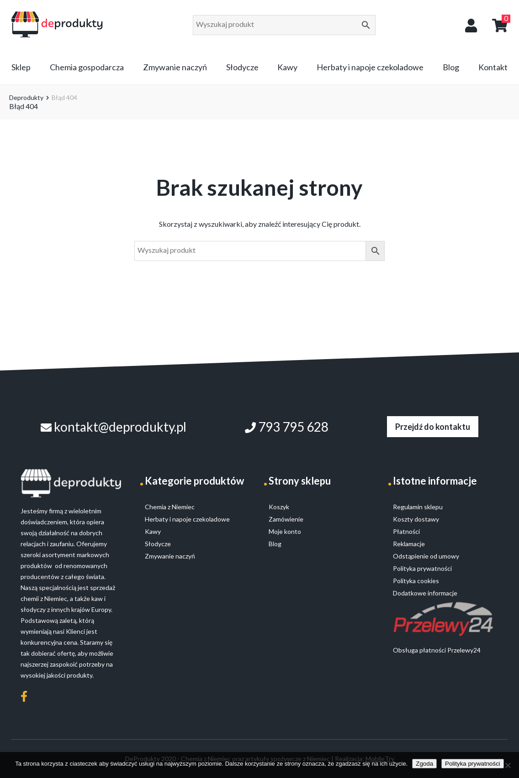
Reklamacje (409, 544)
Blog (451, 67)
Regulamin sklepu (418, 507)
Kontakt (493, 67)
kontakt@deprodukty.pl (113, 426)
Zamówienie (286, 519)
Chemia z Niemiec (170, 507)
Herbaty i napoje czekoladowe (370, 67)
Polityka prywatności (472, 763)
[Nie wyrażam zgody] (507, 765)
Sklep (21, 67)
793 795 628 (286, 426)
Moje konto (285, 531)
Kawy (287, 67)
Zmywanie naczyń (175, 67)
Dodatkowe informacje (425, 593)
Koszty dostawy (416, 519)
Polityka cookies (416, 581)
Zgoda (424, 763)
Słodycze (242, 67)
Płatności (406, 531)
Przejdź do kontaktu (432, 427)
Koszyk (279, 507)
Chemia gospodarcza (87, 67)
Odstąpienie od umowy (426, 556)
